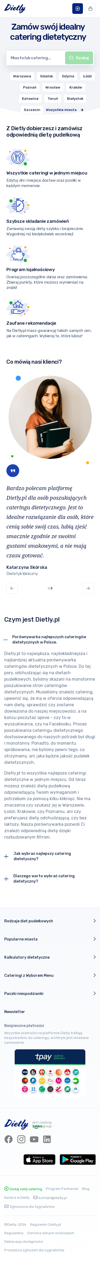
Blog (85, 1189)
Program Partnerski (62, 1189)
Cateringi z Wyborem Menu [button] (50, 975)
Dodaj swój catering (23, 1189)
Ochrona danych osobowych (50, 1233)
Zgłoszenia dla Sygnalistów (29, 1207)
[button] (77, 8)
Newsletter (14, 1012)
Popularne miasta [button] (50, 939)
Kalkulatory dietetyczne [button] (50, 957)
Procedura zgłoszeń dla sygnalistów (34, 1250)
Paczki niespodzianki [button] (50, 993)
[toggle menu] (79, 57)
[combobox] (50, 58)
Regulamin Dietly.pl (45, 1225)
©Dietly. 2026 (15, 1225)
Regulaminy (13, 1233)
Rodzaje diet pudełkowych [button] (50, 921)
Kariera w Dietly (17, 1198)
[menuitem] (34, 76)
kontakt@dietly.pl (50, 1198)
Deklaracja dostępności (23, 1242)
